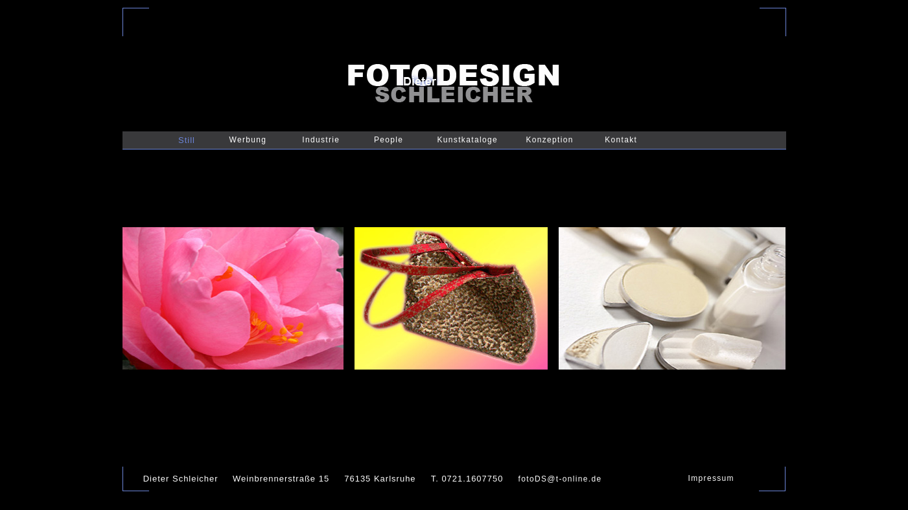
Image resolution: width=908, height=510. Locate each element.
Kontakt (621, 139)
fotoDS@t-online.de (560, 478)
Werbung (248, 139)
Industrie (321, 139)
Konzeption (549, 139)
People (388, 139)
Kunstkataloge (467, 139)
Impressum (711, 478)
